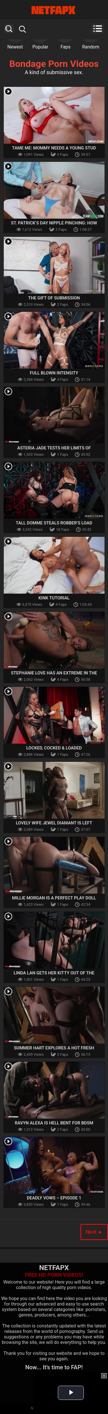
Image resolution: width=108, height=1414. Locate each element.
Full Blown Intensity (54, 373)
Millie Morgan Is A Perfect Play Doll (54, 898)
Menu (97, 28)
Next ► (94, 1232)
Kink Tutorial (54, 598)
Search (8, 28)
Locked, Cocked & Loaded (54, 748)
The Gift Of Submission (54, 298)
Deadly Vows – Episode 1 (54, 1198)
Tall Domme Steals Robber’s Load (54, 523)
